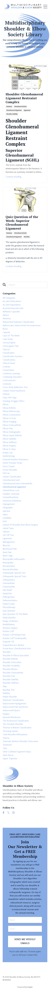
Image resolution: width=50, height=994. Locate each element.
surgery (6, 714)
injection (6, 511)
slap (5, 686)
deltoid (6, 394)
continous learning (11, 373)
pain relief (7, 590)
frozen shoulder (10, 470)
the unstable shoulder (13, 724)
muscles (6, 545)
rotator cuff (8, 631)
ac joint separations (12, 305)
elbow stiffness (10, 442)
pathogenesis (9, 597)
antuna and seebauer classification (18, 322)
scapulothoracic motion (13, 645)
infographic (8, 507)
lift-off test (8, 535)
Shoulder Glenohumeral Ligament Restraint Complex (24, 98)
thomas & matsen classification (17, 727)
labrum (6, 531)
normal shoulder (10, 569)
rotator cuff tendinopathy (15, 638)
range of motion (10, 621)
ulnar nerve (8, 755)
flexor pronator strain (12, 463)
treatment (7, 745)
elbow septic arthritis (12, 435)
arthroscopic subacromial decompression (22, 325)
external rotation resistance (15, 459)
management (9, 542)
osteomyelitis (9, 587)
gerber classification (12, 477)
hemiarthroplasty (10, 497)
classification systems (13, 356)
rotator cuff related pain (14, 635)
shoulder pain (9, 676)
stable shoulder (10, 697)
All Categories (9, 298)
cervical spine (9, 342)
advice (6, 315)
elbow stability (9, 439)
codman (6, 366)
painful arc (7, 593)
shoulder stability (11, 114)
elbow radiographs (11, 432)
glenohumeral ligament (13, 110)
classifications (9, 360)
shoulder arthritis (10, 659)
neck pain (7, 552)
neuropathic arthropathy (14, 559)
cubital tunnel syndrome (14, 391)
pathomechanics (10, 600)
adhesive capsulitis (11, 311)
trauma (6, 738)
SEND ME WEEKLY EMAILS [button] (25, 941)
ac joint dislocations (12, 301)
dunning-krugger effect (13, 401)
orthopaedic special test (14, 573)
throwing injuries (10, 731)
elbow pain (8, 428)
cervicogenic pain (11, 346)
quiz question (9, 611)
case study (8, 339)
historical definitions (12, 501)
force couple (9, 466)
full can (6, 473)
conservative (8, 370)
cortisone (7, 384)
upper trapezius (10, 758)
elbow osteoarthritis (12, 425)
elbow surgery (9, 445)
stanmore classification (13, 700)
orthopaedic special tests (14, 576)
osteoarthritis (9, 583)
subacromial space (11, 710)
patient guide (9, 604)
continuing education (12, 377)
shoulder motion (10, 669)
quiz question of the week (15, 614)
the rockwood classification (16, 721)
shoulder (27, 237)
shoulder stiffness (11, 683)
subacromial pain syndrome (15, 707)
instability (7, 518)
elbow (6, 404)
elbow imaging (9, 421)
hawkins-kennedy (11, 494)
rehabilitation (9, 624)
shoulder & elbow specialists (16, 655)
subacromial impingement (14, 703)
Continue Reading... (14, 177)
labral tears (8, 528)
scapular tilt (8, 641)
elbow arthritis (9, 408)
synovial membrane (12, 717)
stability (6, 693)
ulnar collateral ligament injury (17, 751)
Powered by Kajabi (25, 987)
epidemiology (9, 456)
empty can (8, 452)
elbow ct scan (9, 418)
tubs (5, 748)
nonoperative (9, 566)
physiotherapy (9, 607)
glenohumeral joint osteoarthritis (17, 483)
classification (8, 353)
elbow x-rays (9, 449)
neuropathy (8, 562)
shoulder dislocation (12, 662)
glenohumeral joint (20, 106)
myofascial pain (10, 549)
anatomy (9, 106)
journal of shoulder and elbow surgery (20, 525)
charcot (6, 349)
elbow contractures (12, 415)
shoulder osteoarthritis (13, 672)
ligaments (27, 110)
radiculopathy (9, 617)
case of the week (11, 335)
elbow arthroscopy (11, 411)
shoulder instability (11, 666)
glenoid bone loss (11, 490)
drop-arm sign (10, 397)
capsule (6, 332)
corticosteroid (9, 380)
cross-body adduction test (15, 387)
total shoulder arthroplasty (15, 734)
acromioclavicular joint (13, 308)
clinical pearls (9, 363)
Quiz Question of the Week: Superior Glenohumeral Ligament (22, 222)
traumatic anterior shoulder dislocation (20, 741)
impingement (9, 504)
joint (5, 521)
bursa (5, 329)
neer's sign (8, 555)
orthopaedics (9, 580)
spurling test (8, 690)
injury (5, 514)
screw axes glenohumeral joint (17, 648)
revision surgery (10, 628)
